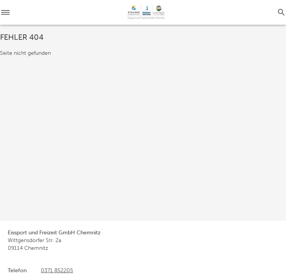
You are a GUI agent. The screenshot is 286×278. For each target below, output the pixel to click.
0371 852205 (57, 270)
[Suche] (281, 12)
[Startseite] (146, 12)
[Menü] (7, 12)
